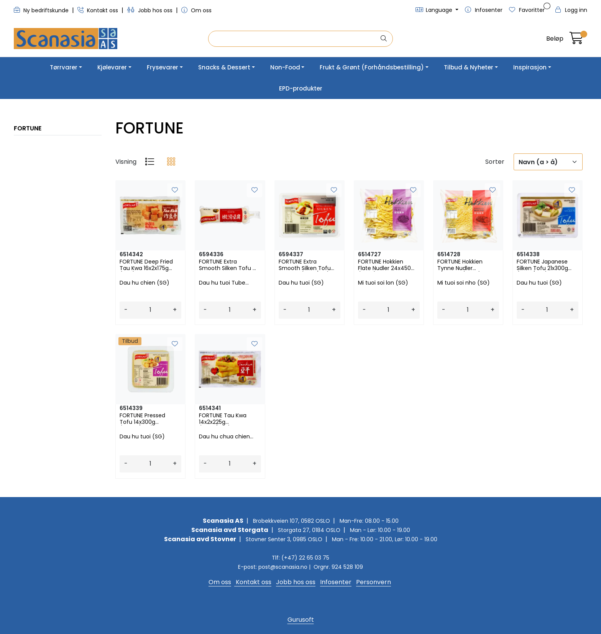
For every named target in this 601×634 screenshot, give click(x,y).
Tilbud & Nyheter (468, 67)
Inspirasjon (530, 67)
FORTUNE (27, 128)
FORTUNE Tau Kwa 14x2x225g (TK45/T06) (222, 418)
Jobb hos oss (150, 10)
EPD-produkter (300, 88)
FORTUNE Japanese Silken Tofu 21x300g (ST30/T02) (542, 265)
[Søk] (294, 38)
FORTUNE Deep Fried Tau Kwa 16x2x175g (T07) (146, 265)
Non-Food (285, 67)
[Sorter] (548, 161)
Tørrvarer (63, 67)
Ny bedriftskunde (42, 10)
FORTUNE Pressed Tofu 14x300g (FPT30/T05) (142, 418)
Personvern (373, 582)
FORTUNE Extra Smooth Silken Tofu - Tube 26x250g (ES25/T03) (227, 265)
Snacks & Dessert (224, 67)
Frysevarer (162, 67)
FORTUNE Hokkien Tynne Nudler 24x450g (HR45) (460, 265)
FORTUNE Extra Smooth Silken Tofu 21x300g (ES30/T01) (305, 265)
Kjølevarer (112, 67)
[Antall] (150, 310)
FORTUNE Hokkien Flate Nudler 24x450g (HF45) (386, 265)
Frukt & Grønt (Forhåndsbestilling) (372, 67)
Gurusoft (300, 619)
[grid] (171, 162)
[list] (149, 162)
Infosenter (335, 582)
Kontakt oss (98, 10)
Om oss (196, 10)
